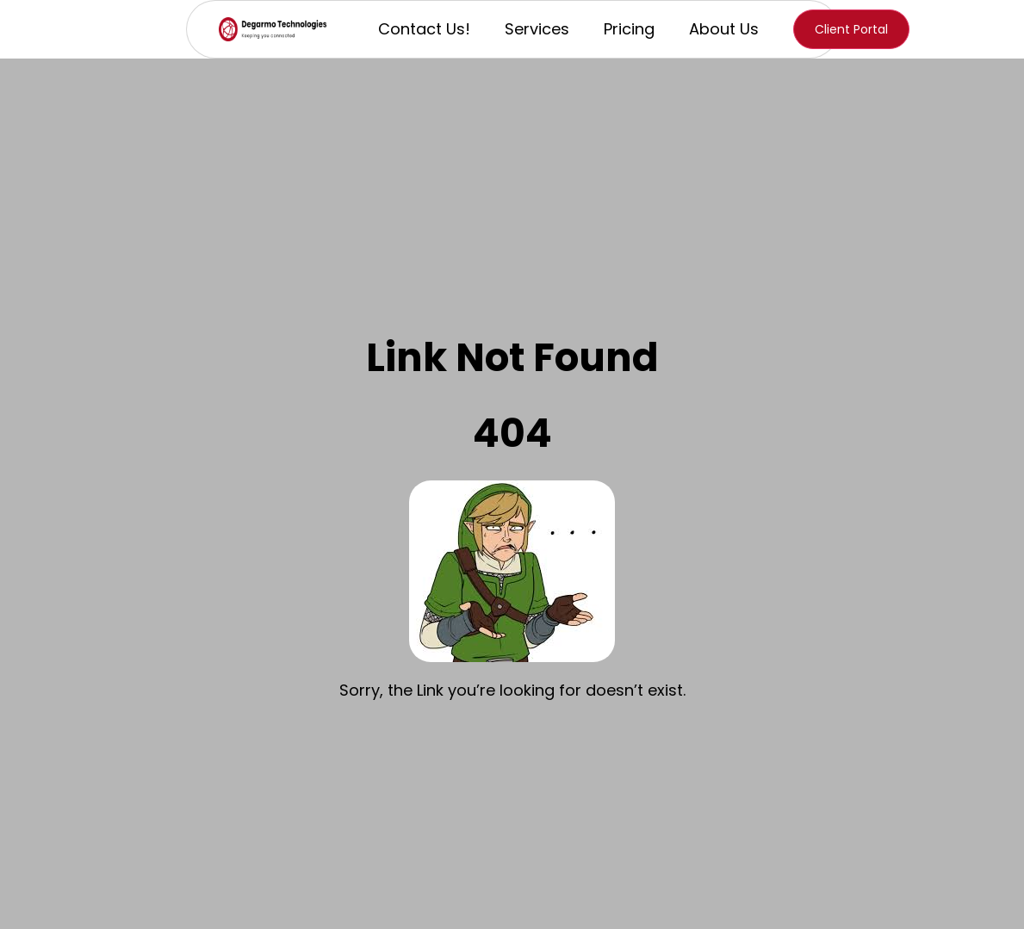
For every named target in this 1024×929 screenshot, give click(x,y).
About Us (724, 29)
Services (537, 29)
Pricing (629, 29)
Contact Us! (424, 29)
